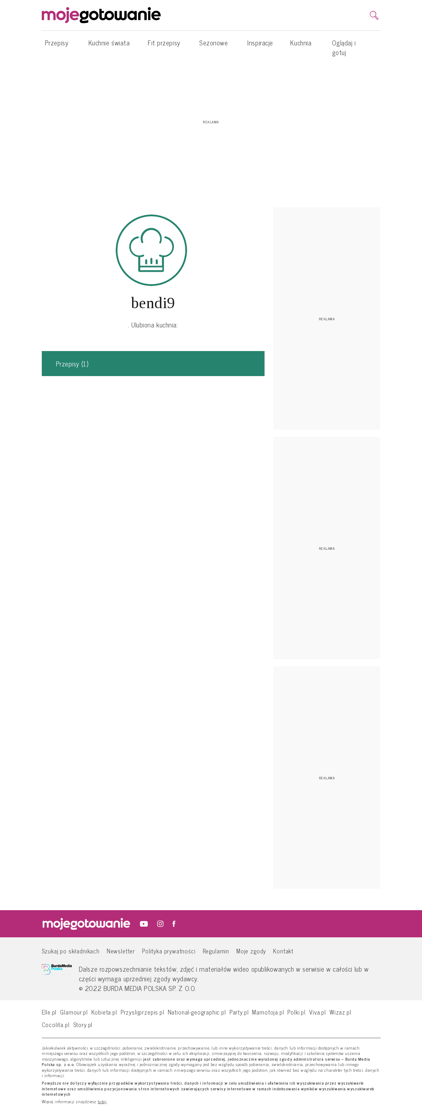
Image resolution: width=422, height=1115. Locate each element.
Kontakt (283, 950)
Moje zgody (251, 950)
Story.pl (83, 1024)
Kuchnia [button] (300, 46)
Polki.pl (296, 1011)
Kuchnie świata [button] (109, 46)
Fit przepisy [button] (164, 46)
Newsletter (121, 950)
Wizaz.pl (340, 1011)
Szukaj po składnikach (71, 950)
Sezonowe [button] (213, 46)
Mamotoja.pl (268, 1011)
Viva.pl (317, 1011)
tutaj (102, 1102)
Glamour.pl (73, 1011)
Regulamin (216, 950)
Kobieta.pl (104, 1011)
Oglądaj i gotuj (344, 47)
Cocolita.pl (56, 1024)
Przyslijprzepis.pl (142, 1011)
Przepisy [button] (56, 46)
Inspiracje (260, 42)
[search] (374, 15)
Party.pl (239, 1011)
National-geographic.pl (197, 1011)
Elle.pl (49, 1011)
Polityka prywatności (169, 950)
